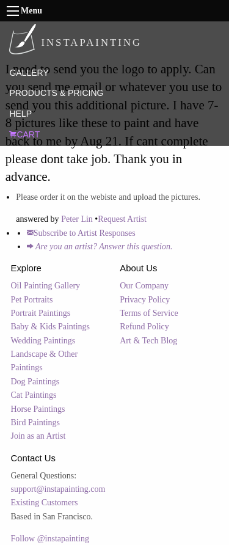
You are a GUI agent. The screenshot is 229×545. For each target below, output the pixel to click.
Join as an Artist (38, 436)
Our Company (144, 285)
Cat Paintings (34, 395)
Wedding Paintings (43, 340)
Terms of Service (149, 313)
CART (24, 134)
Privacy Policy (145, 299)
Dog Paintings (35, 381)
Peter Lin (77, 219)
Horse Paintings (38, 409)
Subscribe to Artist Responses (81, 233)
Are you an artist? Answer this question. (100, 246)
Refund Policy (144, 326)
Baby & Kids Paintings (50, 326)
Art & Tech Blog (148, 340)
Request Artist (122, 219)
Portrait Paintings (41, 313)
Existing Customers (44, 502)
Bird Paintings (35, 422)
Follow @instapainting (50, 538)
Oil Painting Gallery (46, 285)
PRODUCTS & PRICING (56, 93)
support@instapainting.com (58, 489)
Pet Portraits (32, 299)
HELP (20, 114)
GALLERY (28, 73)
